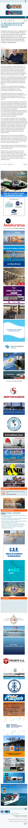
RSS (14, 813)
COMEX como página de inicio (7, 813)
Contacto (17, 813)
